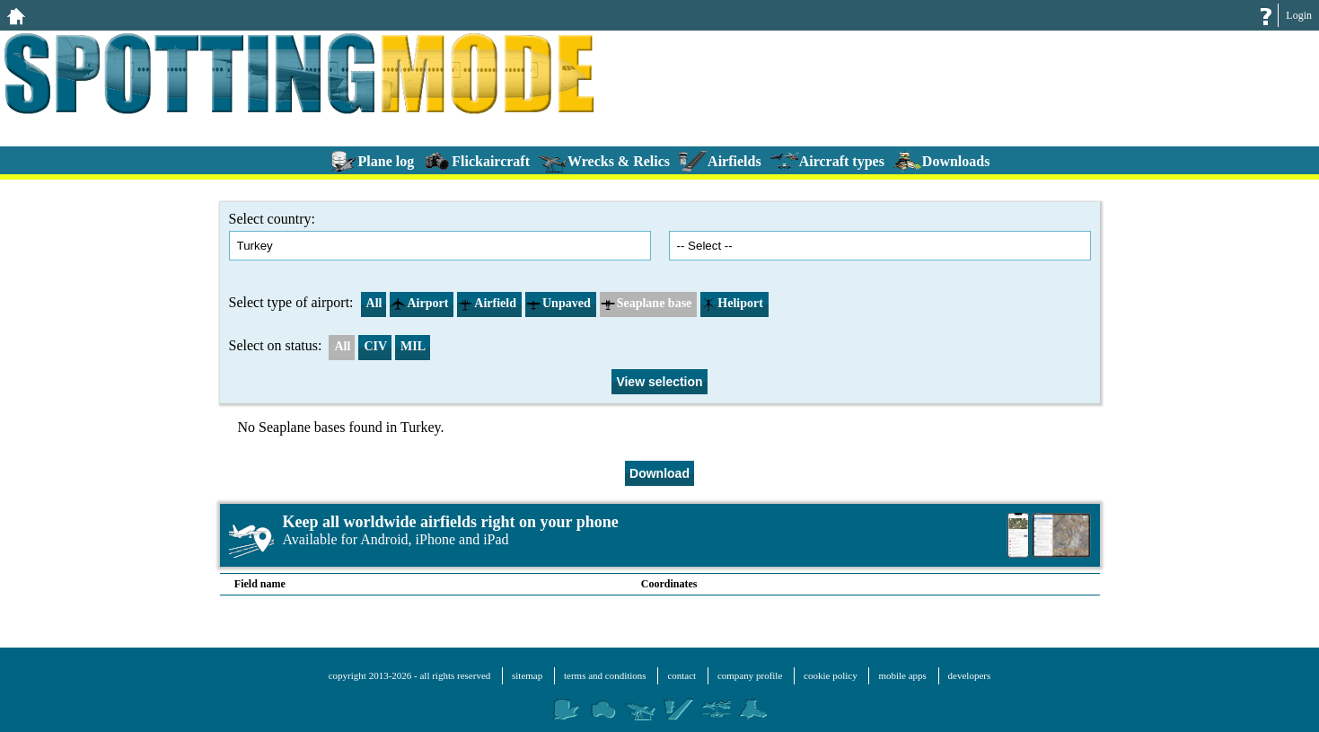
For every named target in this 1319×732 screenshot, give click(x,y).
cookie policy (830, 675)
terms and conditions (605, 675)
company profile (749, 675)
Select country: (440, 235)
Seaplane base (646, 303)
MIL (413, 346)
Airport (419, 303)
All (372, 303)
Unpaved (558, 303)
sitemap (527, 675)
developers (969, 675)
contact (681, 675)
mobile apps (902, 675)
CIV (375, 346)
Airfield (487, 303)
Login (1299, 15)
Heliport (732, 303)
